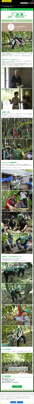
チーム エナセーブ (18, 5)
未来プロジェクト (25, 5)
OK (20, 402)
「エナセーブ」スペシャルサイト (10, 5)
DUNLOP (2, 5)
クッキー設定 (13, 402)
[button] (1, 1)
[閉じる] (32, 396)
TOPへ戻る (17, 386)
